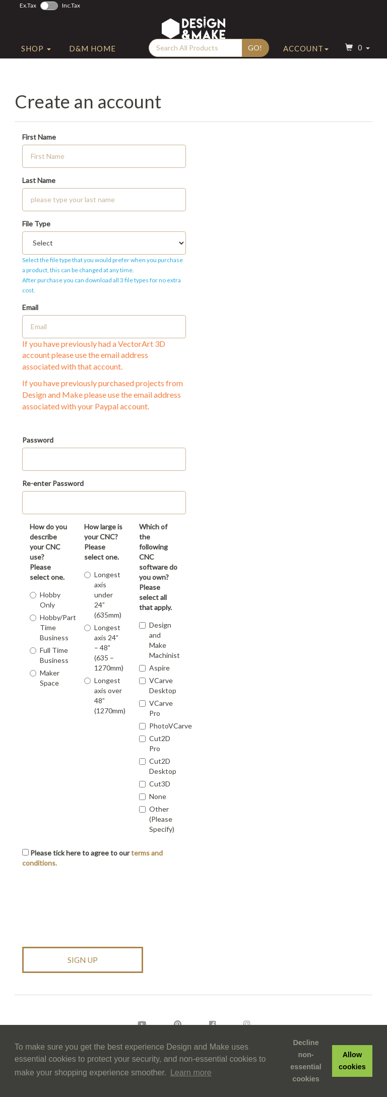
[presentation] (98, 903)
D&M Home (92, 62)
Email (30, 307)
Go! (255, 61)
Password (37, 440)
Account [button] (306, 62)
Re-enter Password (53, 483)
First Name (39, 137)
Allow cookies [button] (352, 1061)
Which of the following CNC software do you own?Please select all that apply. (158, 567)
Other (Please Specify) (156, 819)
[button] (356, 62)
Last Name (38, 180)
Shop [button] (36, 62)
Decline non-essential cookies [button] (305, 1061)
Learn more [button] (191, 1072)
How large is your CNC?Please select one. (103, 541)
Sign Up (83, 959)
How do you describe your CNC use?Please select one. (48, 551)
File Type (36, 223)
